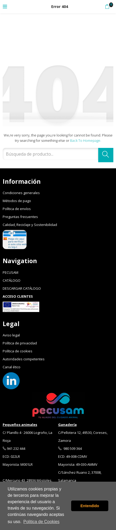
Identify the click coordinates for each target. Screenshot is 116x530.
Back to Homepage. (85, 140)
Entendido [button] (89, 506)
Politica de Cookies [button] (41, 521)
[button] (107, 6)
